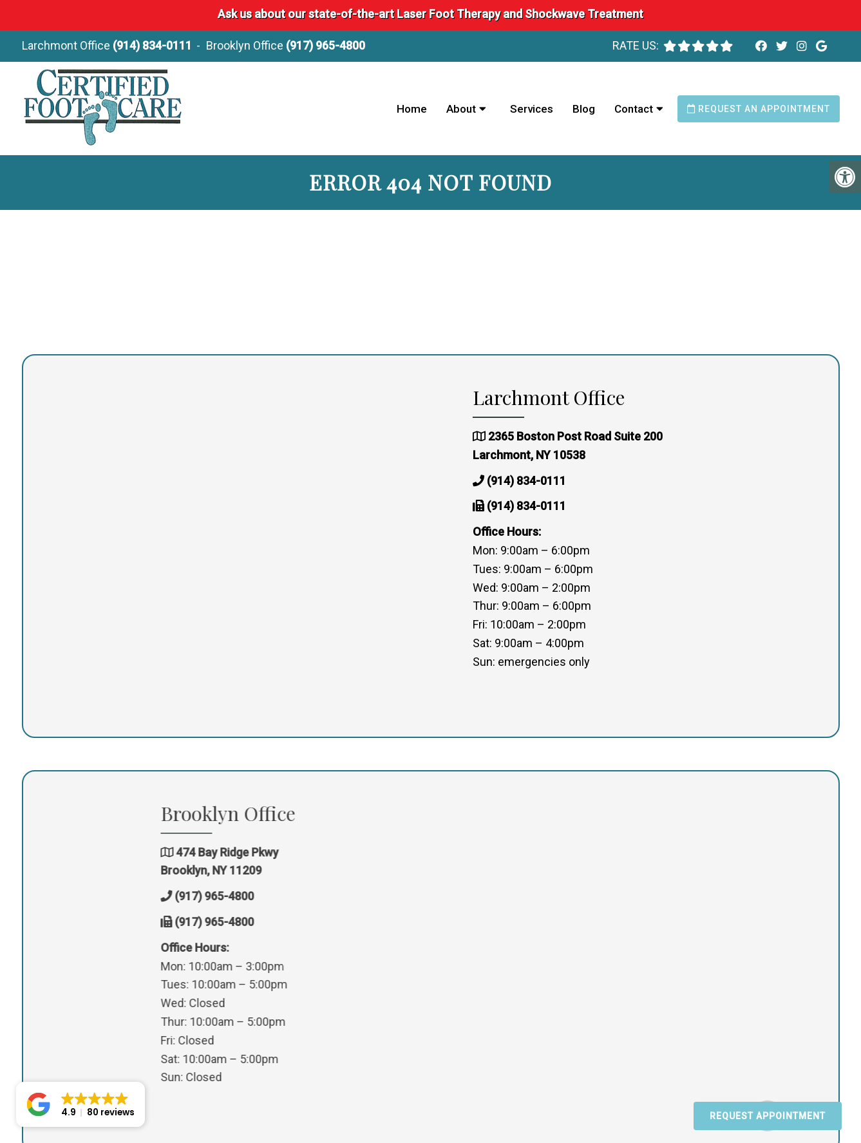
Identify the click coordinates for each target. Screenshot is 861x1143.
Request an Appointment (758, 109)
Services (531, 108)
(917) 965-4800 (325, 45)
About (461, 108)
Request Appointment (768, 1116)
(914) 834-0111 (152, 45)
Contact (633, 108)
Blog (583, 108)
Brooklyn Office (246, 45)
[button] (80, 1104)
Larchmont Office (67, 45)
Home (412, 108)
